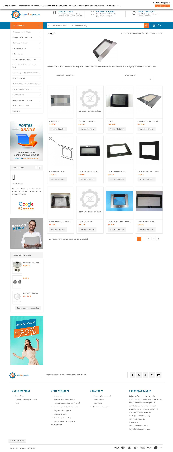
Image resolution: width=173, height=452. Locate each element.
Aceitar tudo (162, 6)
